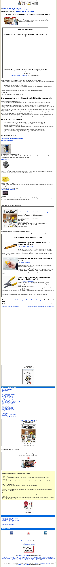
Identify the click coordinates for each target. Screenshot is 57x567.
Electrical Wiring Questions (8, 524)
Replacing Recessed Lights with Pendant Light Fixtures (41, 306)
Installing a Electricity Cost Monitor (10, 306)
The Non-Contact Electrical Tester (26, 246)
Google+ (43, 559)
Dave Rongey (26, 24)
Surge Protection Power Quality (9, 414)
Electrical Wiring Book (17, 559)
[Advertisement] (27, 325)
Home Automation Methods (8, 409)
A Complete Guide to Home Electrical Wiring (33, 212)
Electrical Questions (25, 540)
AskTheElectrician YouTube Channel (32, 559)
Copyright (19, 555)
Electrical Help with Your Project (25, 11)
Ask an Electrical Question (29, 544)
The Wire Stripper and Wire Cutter (26, 281)
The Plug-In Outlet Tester (24, 262)
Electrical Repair (12, 9)
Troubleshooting (36, 300)
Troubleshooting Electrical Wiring (9, 416)
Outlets (28, 300)
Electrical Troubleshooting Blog (48, 558)
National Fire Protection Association (42, 563)
